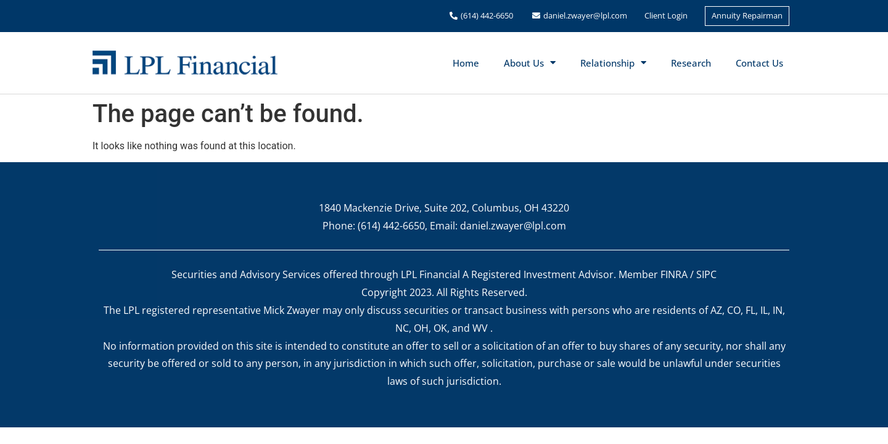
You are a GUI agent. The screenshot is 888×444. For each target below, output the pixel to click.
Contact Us (759, 63)
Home (466, 63)
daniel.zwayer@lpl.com (585, 15)
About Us (530, 62)
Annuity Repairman (747, 15)
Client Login (666, 15)
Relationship (613, 62)
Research (691, 63)
